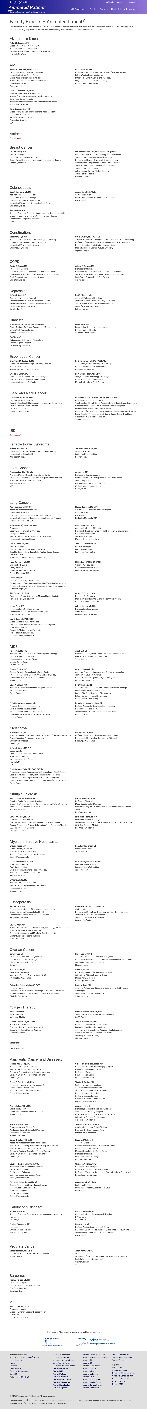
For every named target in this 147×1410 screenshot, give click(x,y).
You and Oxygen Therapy (93, 1386)
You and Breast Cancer (62, 1380)
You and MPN (88, 1377)
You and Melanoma (90, 1374)
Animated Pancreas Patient (64, 1366)
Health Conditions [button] (76, 9)
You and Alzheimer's (61, 1369)
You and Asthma (59, 1374)
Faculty (93, 9)
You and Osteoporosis (92, 1380)
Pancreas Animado (119, 1371)
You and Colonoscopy (62, 1383)
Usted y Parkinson (119, 1382)
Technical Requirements (19, 1372)
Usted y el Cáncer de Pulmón (124, 1376)
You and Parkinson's (91, 1388)
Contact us (133, 2)
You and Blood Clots (61, 1377)
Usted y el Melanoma (120, 1379)
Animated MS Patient (61, 1363)
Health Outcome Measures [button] (123, 9)
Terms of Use (15, 1369)
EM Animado (117, 1368)
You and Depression (61, 1388)
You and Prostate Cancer (122, 1358)
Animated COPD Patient (63, 1358)
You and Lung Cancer (91, 1369)
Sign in (110, 2)
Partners (104, 9)
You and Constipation (61, 1386)
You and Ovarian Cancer (92, 1383)
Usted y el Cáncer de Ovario (123, 1374)
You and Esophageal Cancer (94, 1355)
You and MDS (88, 1372)
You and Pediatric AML (121, 1355)
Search (121, 2)
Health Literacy (16, 1361)
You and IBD (88, 1361)
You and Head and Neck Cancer (95, 1358)
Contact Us (14, 1374)
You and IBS (87, 1363)
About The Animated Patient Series (24, 1358)
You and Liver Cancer (91, 1366)
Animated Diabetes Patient (64, 1361)
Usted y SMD (117, 1385)
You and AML (58, 1372)
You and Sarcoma (119, 1361)
